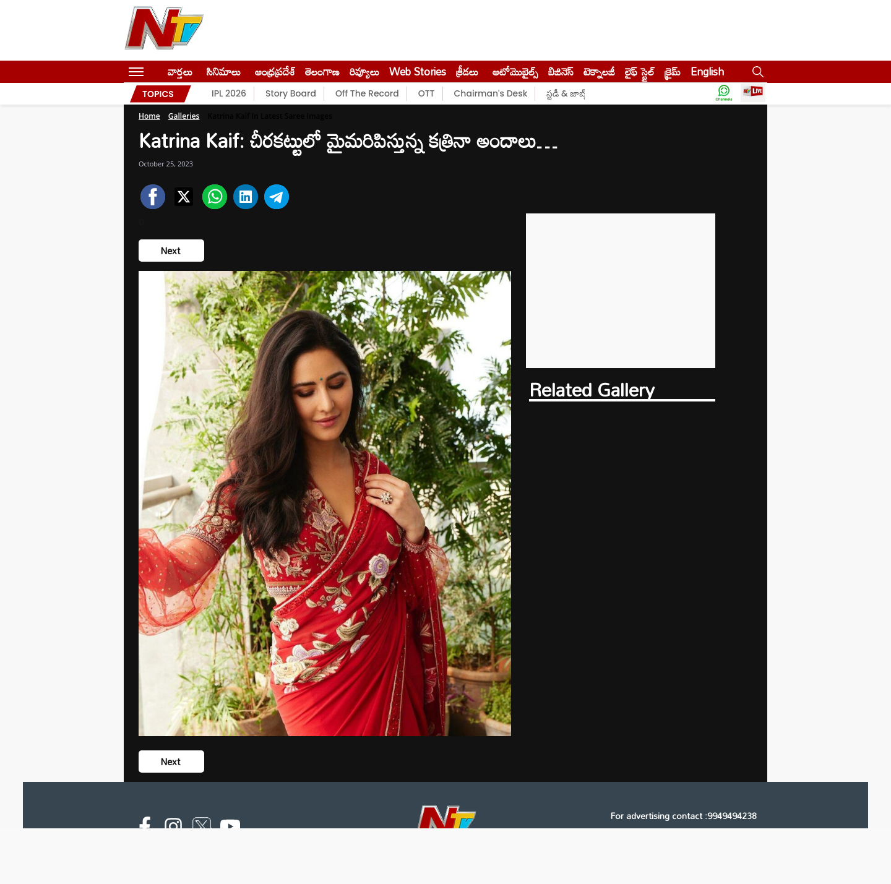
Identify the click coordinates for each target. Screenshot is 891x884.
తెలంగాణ (322, 71)
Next (171, 250)
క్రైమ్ (673, 71)
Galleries (184, 116)
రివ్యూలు (364, 71)
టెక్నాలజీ (599, 71)
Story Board (290, 93)
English (707, 71)
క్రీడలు (467, 71)
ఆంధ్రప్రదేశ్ (275, 71)
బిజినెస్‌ (561, 71)
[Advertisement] (621, 290)
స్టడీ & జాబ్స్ (567, 93)
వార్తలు (180, 71)
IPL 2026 (229, 93)
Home (149, 116)
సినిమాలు (224, 71)
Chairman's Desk (491, 93)
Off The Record (367, 93)
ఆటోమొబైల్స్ (515, 71)
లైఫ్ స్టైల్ (640, 71)
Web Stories (417, 71)
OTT (426, 93)
